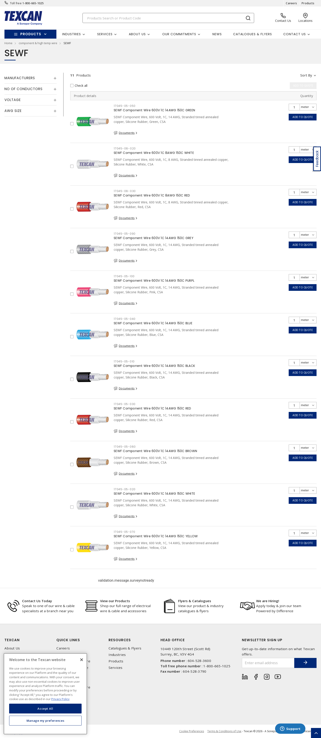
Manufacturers (19, 78)
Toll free (16, 3)
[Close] (81, 660)
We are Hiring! (267, 601)
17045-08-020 (125, 148)
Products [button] (30, 34)
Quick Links (68, 640)
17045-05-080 (125, 447)
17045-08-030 (125, 191)
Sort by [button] (306, 75)
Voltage (12, 99)
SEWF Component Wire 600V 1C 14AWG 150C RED (152, 408)
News (217, 34)
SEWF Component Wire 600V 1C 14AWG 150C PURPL (154, 280)
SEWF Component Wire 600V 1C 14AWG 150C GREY (153, 238)
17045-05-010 (124, 361)
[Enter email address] (268, 663)
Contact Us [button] (294, 34)
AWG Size (13, 110)
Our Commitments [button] (179, 34)
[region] (45, 693)
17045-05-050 (125, 106)
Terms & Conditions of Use (224, 731)
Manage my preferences (45, 721)
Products (308, 3)
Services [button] (105, 34)
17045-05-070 (124, 532)
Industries (117, 655)
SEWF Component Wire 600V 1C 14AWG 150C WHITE (154, 493)
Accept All (45, 709)
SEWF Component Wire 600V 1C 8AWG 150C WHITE (154, 153)
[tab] (30, 78)
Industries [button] (71, 34)
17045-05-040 (125, 319)
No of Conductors (23, 89)
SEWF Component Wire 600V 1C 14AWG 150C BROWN (155, 451)
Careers (291, 3)
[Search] (168, 18)
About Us (12, 648)
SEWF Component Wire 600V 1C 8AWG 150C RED (152, 195)
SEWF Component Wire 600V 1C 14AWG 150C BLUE (153, 323)
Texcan (12, 640)
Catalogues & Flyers (252, 34)
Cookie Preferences (191, 731)
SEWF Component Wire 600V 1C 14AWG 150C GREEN (154, 110)
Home (8, 43)
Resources (120, 640)
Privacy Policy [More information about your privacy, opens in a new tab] (60, 699)
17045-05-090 (125, 234)
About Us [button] (137, 34)
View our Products (115, 601)
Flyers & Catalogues (194, 601)
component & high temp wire (38, 43)
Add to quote (302, 117)
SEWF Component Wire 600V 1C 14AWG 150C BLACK (154, 366)
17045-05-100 (124, 276)
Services (116, 668)
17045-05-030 (125, 404)
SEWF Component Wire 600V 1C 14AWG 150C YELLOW (156, 536)
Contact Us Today (37, 601)
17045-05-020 (125, 489)
